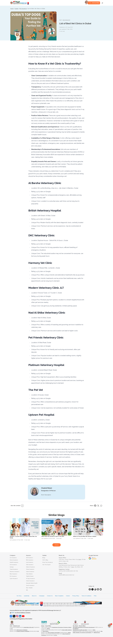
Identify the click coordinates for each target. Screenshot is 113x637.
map (80, 559)
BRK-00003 (45, 631)
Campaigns (41, 596)
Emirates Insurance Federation (23, 631)
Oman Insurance (30, 569)
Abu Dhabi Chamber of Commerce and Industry (87, 632)
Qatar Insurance (30, 571)
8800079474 (97, 632)
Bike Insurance (13, 574)
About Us (34, 596)
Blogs (43, 557)
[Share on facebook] (95, 506)
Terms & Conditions (86, 596)
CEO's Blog (45, 560)
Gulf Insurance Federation (22, 630)
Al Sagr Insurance (30, 578)
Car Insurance (13, 557)
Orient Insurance (30, 581)
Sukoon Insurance (30, 567)
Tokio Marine (29, 574)
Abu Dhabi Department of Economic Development (83, 627)
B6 (38, 631)
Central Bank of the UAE (28, 627)
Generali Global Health (31, 583)
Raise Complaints (59, 596)
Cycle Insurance (14, 578)
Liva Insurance (29, 562)
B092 (94, 630)
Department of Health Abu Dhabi (80, 630)
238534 (48, 628)
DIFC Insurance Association (54, 632)
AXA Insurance (29, 564)
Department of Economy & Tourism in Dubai (61, 627)
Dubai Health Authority (67, 630)
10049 (69, 632)
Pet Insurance (13, 576)
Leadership (26, 596)
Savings (12, 567)
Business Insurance (14, 571)
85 (11, 628)
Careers (68, 596)
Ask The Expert (46, 564)
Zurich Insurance (30, 585)
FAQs (95, 596)
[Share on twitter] (98, 506)
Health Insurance (14, 562)
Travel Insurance (14, 569)
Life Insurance (13, 564)
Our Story (19, 596)
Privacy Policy (75, 596)
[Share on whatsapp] (101, 506)
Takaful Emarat (30, 576)
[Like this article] (22, 505)
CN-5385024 (75, 628)
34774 (55, 635)
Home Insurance (14, 560)
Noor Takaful (29, 588)
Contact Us (50, 596)
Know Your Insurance (47, 562)
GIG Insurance (29, 557)
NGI (27, 590)
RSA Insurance (29, 560)
